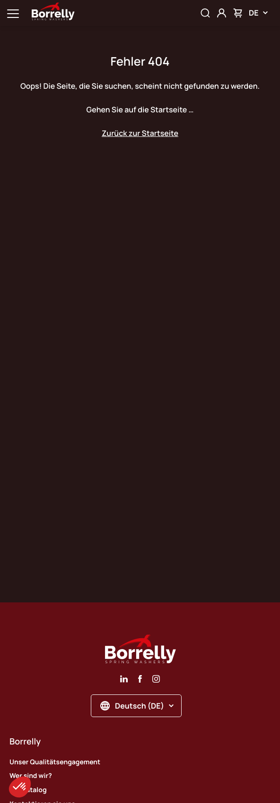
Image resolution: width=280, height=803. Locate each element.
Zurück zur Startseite (140, 133)
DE (258, 13)
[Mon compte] (221, 12)
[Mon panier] (237, 12)
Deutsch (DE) (137, 706)
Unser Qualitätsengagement (54, 762)
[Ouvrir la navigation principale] (13, 13)
